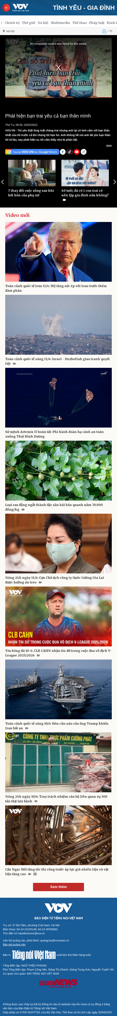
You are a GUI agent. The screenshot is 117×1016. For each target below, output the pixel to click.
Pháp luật (96, 23)
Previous (2, 182)
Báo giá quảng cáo (14, 944)
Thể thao (79, 23)
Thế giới (28, 23)
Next (115, 182)
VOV (109, 145)
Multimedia (60, 23)
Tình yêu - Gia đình (84, 7)
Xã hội (43, 23)
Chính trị (12, 23)
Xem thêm (58, 887)
